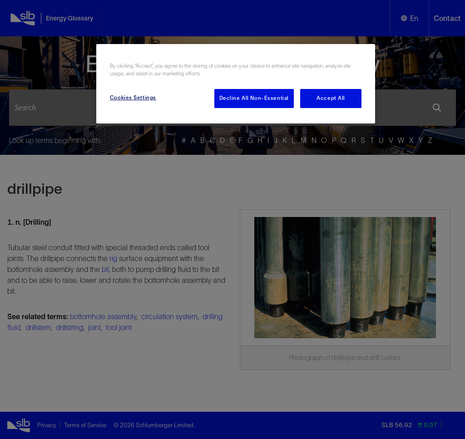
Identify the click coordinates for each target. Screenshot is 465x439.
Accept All (331, 98)
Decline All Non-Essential (254, 98)
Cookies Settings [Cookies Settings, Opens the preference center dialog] (133, 97)
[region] (235, 83)
